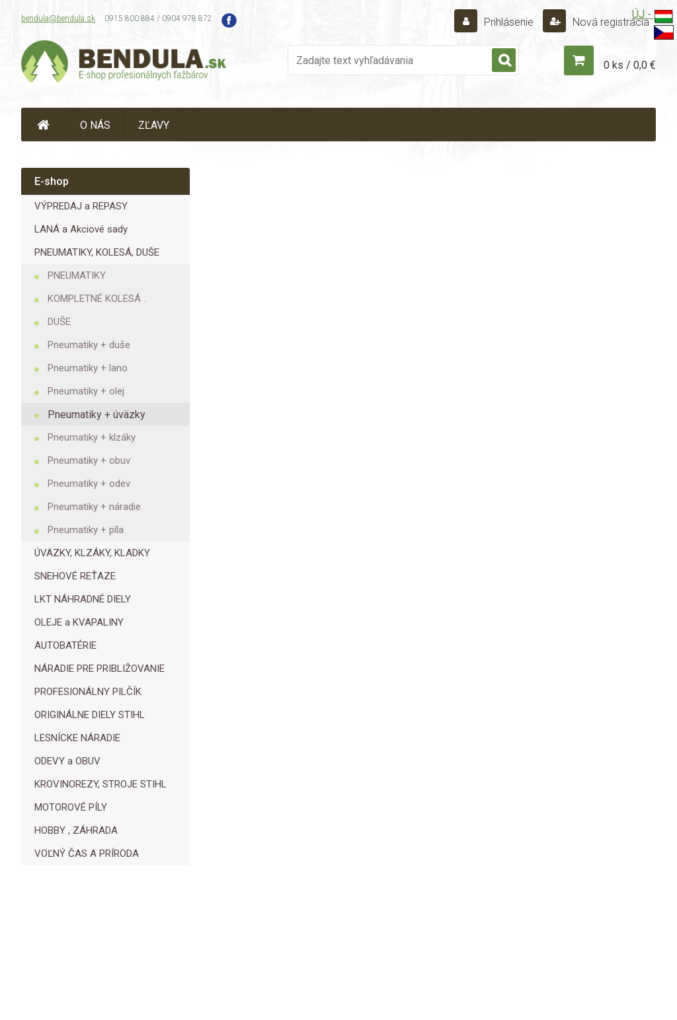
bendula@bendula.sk (58, 18)
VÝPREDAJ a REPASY (81, 206)
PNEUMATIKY (77, 275)
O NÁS (95, 125)
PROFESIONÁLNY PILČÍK (87, 692)
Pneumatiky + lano (88, 368)
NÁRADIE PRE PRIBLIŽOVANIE (99, 668)
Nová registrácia (609, 22)
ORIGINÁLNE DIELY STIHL (89, 715)
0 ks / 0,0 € (630, 65)
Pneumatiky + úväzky (96, 414)
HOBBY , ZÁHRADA (76, 830)
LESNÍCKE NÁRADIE (77, 738)
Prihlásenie (508, 22)
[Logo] (123, 63)
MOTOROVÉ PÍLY (70, 807)
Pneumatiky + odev (89, 484)
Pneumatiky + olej (86, 391)
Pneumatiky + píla (86, 530)
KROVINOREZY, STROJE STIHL (100, 784)
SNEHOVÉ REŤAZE (75, 576)
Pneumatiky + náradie (94, 507)
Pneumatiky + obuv (89, 460)
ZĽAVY (153, 125)
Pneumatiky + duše (89, 345)
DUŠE (59, 322)
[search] (504, 60)
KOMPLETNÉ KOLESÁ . (96, 299)
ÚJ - (653, 17)
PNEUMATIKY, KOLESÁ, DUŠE (96, 252)
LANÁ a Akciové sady (81, 229)
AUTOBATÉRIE (65, 645)
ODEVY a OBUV (67, 761)
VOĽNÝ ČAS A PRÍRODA (86, 853)
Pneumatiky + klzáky (92, 437)
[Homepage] (43, 124)
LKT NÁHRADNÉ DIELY (82, 599)
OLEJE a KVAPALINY (79, 622)
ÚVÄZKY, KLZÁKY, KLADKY (92, 553)
